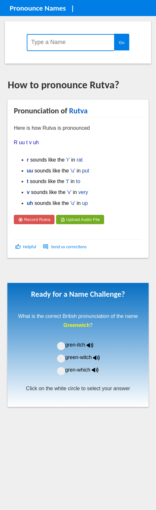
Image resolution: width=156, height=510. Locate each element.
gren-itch (83, 344)
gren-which (85, 370)
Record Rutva (34, 219)
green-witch (86, 357)
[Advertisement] (59, 273)
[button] (26, 247)
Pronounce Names (38, 8)
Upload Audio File (80, 219)
